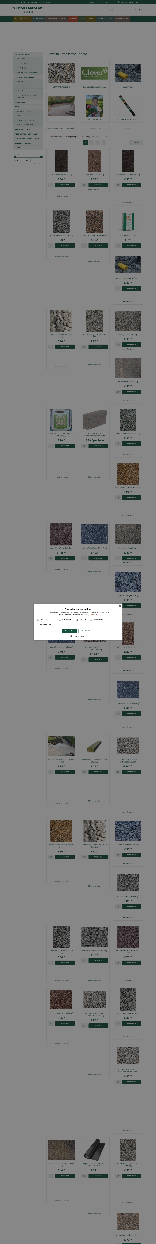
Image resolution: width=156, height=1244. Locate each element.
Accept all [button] (69, 631)
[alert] (78, 622)
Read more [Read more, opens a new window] (93, 615)
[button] (78, 636)
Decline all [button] (86, 631)
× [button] (120, 606)
